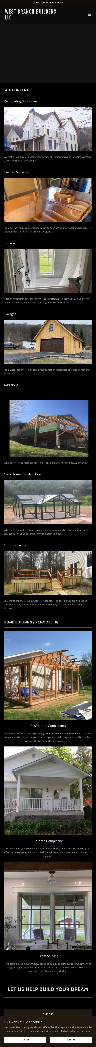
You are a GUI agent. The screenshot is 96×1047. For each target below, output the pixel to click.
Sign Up (48, 1013)
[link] (35, 18)
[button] (89, 15)
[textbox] (48, 1001)
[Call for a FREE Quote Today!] (48, 2)
